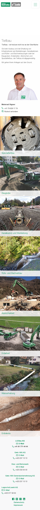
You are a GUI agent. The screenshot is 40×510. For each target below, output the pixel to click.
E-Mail (21, 444)
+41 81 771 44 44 (21, 447)
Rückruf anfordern (11, 112)
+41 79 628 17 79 (11, 109)
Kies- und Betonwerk (20, 464)
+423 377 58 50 (10, 493)
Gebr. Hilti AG (20, 453)
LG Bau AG (20, 441)
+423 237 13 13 (21, 458)
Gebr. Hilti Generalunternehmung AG (20, 476)
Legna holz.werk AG (10, 488)
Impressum (18, 505)
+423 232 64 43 (21, 470)
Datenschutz (19, 502)
